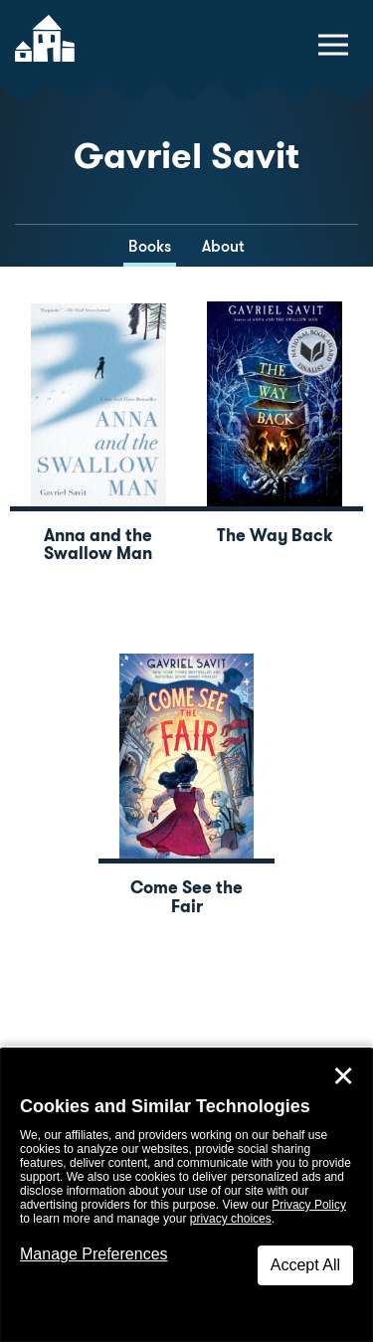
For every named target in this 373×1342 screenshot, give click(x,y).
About (223, 246)
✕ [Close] (343, 1076)
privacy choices (231, 1219)
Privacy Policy (309, 1205)
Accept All (305, 1264)
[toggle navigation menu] (333, 45)
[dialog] (186, 1195)
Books (149, 246)
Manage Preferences (94, 1254)
